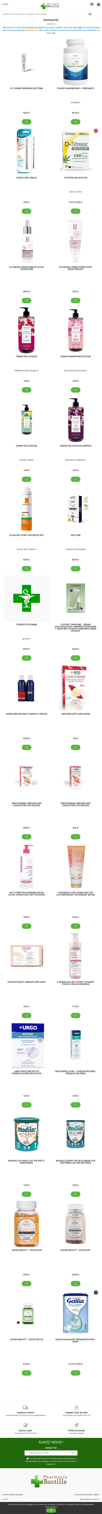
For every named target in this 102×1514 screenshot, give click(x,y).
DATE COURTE (75, 191)
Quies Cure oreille (26, 178)
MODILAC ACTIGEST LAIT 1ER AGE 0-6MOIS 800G (26, 1162)
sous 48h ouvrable (76, 1428)
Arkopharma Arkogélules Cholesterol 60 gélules (26, 804)
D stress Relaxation (75, 178)
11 (75, 738)
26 (26, 291)
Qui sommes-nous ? (89, 1499)
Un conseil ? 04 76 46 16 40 (25, 1428)
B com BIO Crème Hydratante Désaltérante (75, 268)
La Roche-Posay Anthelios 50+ (26, 535)
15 (26, 827)
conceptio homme (26, 625)
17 (75, 1006)
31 (72, 202)
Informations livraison (13, 1494)
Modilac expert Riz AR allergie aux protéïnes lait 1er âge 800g (75, 1162)
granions (27, 638)
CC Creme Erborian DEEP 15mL (26, 88)
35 (26, 649)
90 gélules (75, 102)
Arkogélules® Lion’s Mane (75, 714)
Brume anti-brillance (26, 549)
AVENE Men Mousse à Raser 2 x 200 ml (26, 714)
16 (26, 113)
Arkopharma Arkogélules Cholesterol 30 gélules (75, 804)
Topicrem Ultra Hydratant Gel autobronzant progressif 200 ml (75, 894)
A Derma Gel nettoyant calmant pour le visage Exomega (75, 983)
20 (72, 1364)
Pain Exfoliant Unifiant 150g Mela (27, 982)
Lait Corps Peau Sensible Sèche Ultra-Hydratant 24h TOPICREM (26, 894)
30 (75, 113)
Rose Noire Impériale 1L (75, 460)
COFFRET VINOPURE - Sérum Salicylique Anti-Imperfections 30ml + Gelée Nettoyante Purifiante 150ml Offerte (75, 628)
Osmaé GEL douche (26, 356)
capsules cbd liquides (75, 549)
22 (75, 649)
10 (79, 202)
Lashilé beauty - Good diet (75, 1250)
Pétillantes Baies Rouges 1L (26, 370)
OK (51, 1510)
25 (75, 559)
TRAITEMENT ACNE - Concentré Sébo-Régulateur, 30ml (75, 1072)
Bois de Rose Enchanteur (75, 370)
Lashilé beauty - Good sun (26, 1250)
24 (75, 1274)
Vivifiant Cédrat (26, 460)
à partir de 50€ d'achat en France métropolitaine (25, 1410)
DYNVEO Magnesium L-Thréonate (75, 88)
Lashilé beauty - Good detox (26, 1339)
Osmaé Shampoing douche (75, 356)
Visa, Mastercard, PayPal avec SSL (76, 1410)
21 (26, 1274)
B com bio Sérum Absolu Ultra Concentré (26, 268)
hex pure (75, 535)
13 (75, 917)
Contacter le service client (86, 1494)
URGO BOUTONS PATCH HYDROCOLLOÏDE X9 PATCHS (26, 1072)
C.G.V (5, 1499)
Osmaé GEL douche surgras (75, 446)
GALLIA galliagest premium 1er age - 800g (75, 1340)
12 (75, 291)
